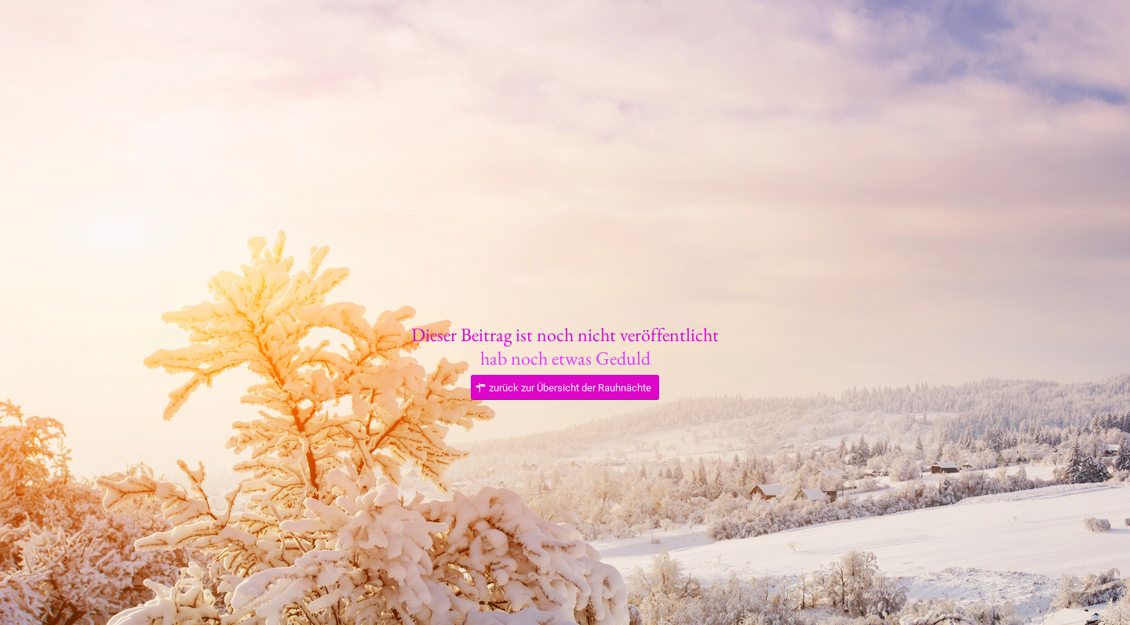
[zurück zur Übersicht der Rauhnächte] (565, 388)
